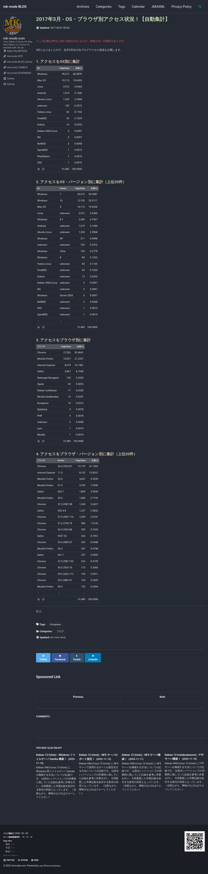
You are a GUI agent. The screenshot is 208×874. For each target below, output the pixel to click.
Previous (78, 703)
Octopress (55, 632)
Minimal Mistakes (56, 865)
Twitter (8, 89)
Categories (102, 7)
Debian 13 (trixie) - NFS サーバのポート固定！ (98, 764)
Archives (81, 7)
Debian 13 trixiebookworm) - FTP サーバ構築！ (185, 764)
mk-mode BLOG (15, 7)
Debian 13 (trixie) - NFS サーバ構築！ (141, 764)
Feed (41, 860)
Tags (119, 7)
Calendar (136, 7)
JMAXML (156, 7)
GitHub (9, 95)
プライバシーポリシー (13, 855)
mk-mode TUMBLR (15, 78)
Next (162, 703)
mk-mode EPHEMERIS (17, 83)
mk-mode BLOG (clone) (17, 72)
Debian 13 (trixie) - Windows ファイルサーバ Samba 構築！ (54, 766)
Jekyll (42, 865)
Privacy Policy (179, 7)
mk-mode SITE (13, 67)
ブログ (60, 639)
